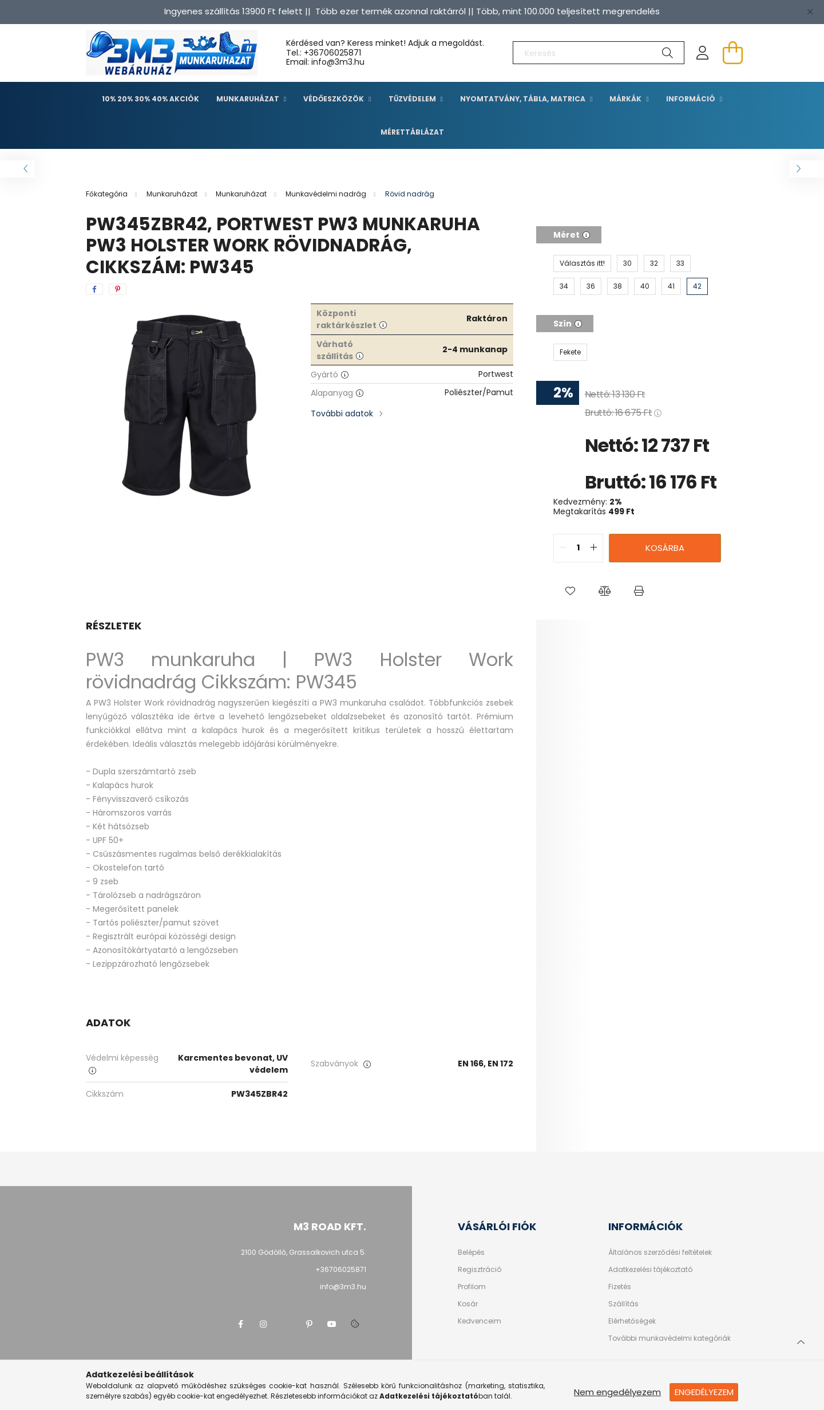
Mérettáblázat (412, 132)
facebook (240, 1324)
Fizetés (619, 1287)
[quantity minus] (562, 548)
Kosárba (664, 548)
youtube (331, 1324)
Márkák (626, 99)
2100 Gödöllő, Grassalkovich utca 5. (303, 1252)
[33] (680, 263)
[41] (671, 286)
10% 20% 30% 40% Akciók (150, 99)
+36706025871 (332, 52)
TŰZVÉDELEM (413, 99)
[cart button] (732, 52)
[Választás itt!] (582, 263)
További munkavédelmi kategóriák (669, 1338)
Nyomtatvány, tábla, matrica (523, 99)
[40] (645, 286)
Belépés (471, 1252)
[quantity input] (578, 548)
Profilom (472, 1287)
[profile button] (702, 52)
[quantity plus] (594, 548)
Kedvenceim (479, 1321)
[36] (590, 286)
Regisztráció (479, 1270)
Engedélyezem (704, 1392)
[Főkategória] (107, 194)
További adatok (342, 413)
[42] (697, 286)
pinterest (309, 1324)
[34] (564, 286)
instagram (263, 1324)
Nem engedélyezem (617, 1392)
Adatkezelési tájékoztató (650, 1270)
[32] (654, 263)
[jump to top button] (801, 1341)
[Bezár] (809, 11)
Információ (691, 99)
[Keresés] (598, 52)
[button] (570, 591)
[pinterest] (117, 289)
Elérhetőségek (632, 1321)
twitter (286, 1324)
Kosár (468, 1304)
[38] (617, 286)
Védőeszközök (334, 99)
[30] (627, 263)
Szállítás (623, 1304)
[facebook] (94, 289)
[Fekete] (570, 352)
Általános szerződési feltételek (660, 1252)
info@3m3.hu (343, 1286)
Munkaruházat (248, 99)
